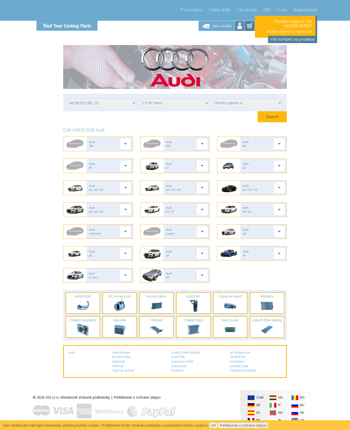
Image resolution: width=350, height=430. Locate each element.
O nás (282, 9)
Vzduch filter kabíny (185, 352)
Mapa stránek (305, 9)
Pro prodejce (191, 9)
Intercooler (179, 366)
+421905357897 (297, 25)
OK (213, 425)
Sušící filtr (178, 357)
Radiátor (177, 370)
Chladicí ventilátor (243, 370)
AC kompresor (240, 352)
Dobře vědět (219, 9)
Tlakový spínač (123, 370)
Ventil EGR (237, 357)
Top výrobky (246, 9)
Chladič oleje (239, 366)
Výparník (118, 361)
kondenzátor (121, 357)
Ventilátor (237, 361)
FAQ (267, 9)
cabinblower (121, 352)
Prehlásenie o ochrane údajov (137, 397)
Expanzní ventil (182, 361)
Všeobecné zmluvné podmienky (85, 397)
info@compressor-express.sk (289, 31)
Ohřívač (117, 366)
